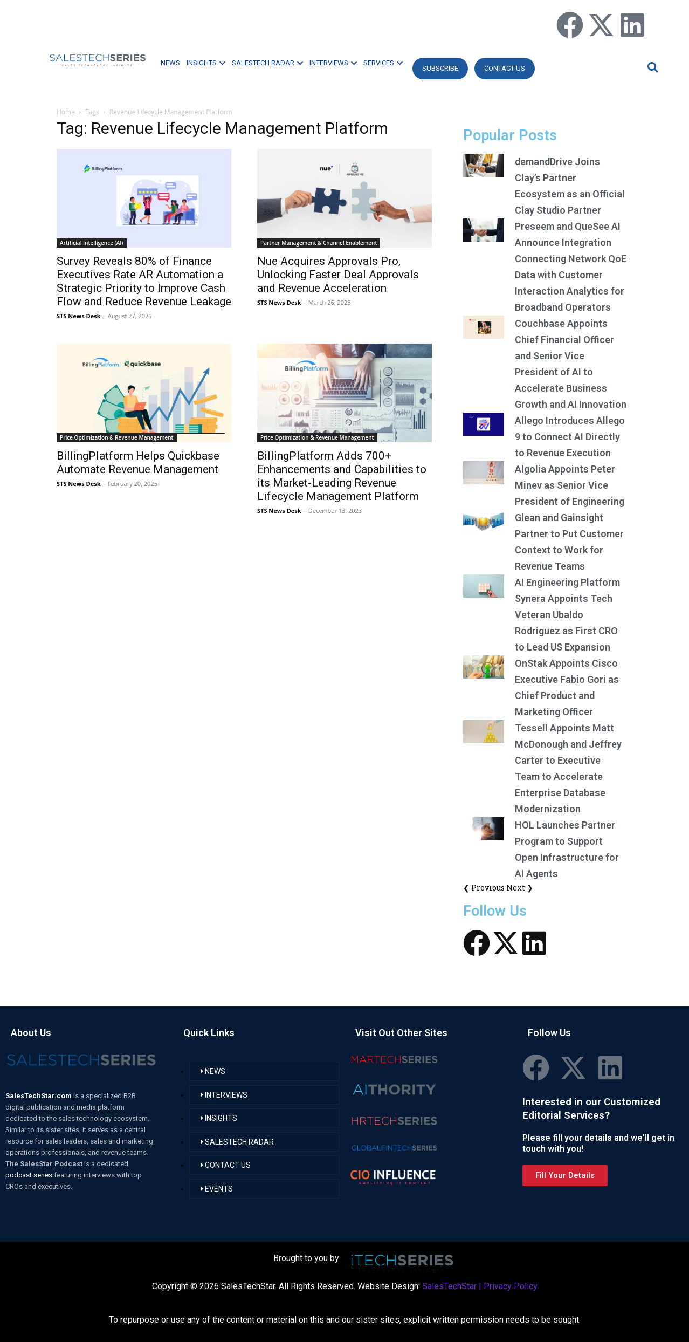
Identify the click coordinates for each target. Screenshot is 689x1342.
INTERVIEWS (333, 63)
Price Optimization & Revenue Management (117, 437)
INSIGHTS (206, 63)
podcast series (29, 1175)
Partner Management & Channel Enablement (318, 243)
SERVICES (383, 63)
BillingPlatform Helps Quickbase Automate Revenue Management (138, 462)
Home (66, 112)
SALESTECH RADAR (267, 63)
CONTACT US (504, 68)
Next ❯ (519, 887)
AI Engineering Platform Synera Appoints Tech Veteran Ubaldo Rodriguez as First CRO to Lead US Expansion (567, 615)
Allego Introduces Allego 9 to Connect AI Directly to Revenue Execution (570, 436)
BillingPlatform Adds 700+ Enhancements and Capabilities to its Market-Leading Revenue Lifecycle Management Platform (341, 476)
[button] (651, 67)
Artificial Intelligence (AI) (91, 243)
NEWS (170, 63)
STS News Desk (78, 316)
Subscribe (440, 68)
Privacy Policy (511, 1286)
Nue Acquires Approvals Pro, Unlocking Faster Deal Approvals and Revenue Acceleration (338, 275)
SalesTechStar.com (39, 1096)
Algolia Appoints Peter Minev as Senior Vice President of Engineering (569, 485)
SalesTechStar (449, 1286)
